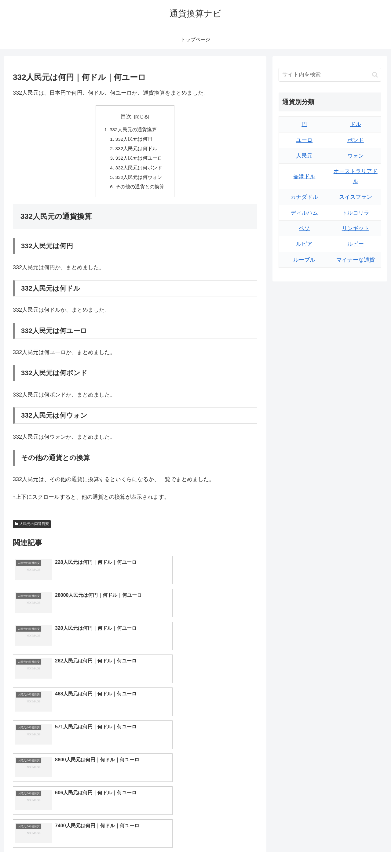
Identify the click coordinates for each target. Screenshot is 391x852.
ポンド (355, 140)
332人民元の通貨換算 (133, 130)
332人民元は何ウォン (139, 179)
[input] (330, 75)
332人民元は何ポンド (139, 169)
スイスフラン (355, 197)
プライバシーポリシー (360, 833)
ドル (355, 124)
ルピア (304, 244)
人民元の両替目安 (32, 527)
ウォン (355, 156)
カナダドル (304, 197)
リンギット (355, 228)
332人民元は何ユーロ (139, 159)
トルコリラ (355, 213)
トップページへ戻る (313, 833)
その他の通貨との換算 (139, 189)
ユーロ (304, 140)
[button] (375, 74)
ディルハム (304, 213)
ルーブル (304, 260)
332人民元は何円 (134, 140)
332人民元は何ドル (136, 149)
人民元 (304, 156)
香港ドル (304, 176)
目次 (126, 116)
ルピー (355, 244)
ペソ (304, 228)
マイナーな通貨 (355, 260)
